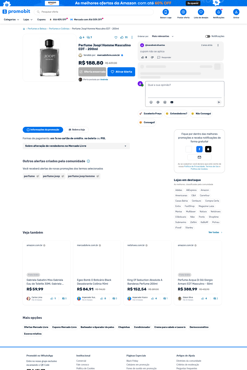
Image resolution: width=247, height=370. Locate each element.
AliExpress (191, 190)
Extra (178, 206)
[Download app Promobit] (166, 14)
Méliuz (79, 316)
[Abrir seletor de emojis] (151, 102)
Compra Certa (212, 201)
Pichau (215, 222)
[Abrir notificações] (218, 14)
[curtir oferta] (124, 37)
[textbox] (185, 89)
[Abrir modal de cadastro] (236, 14)
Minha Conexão (84, 320)
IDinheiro (80, 308)
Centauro (196, 201)
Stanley (189, 227)
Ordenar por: (143, 36)
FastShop (190, 206)
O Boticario (180, 217)
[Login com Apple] (208, 149)
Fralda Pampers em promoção (140, 293)
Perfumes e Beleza (38, 29)
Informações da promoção (43, 129)
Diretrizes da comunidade (188, 274)
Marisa (178, 211)
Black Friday (132, 274)
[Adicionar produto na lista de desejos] (116, 37)
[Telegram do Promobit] (216, 327)
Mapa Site (81, 293)
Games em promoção (136, 286)
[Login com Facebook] (199, 149)
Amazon (205, 190)
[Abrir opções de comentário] (218, 45)
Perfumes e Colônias (60, 29)
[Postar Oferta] (183, 14)
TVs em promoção (135, 297)
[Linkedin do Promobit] (207, 327)
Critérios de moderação (187, 278)
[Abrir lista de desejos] (201, 14)
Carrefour (205, 195)
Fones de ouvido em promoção (141, 282)
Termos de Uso (212, 166)
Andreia (104, 79)
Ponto (202, 217)
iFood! (178, 227)
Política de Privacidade (194, 166)
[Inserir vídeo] (172, 102)
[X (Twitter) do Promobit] (189, 327)
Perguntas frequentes (186, 282)
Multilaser (191, 211)
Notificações (218, 36)
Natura (203, 211)
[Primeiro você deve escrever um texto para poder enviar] (219, 102)
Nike (192, 217)
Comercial (81, 274)
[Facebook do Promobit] (180, 327)
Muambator (82, 324)
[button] (189, 149)
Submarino (180, 222)
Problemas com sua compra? (190, 286)
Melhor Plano (82, 312)
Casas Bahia (181, 201)
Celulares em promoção (137, 278)
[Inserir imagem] (165, 102)
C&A (193, 195)
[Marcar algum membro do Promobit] (158, 102)
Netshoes (216, 211)
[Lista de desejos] (121, 71)
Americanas (181, 195)
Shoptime (214, 217)
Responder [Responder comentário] (164, 57)
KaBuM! (204, 222)
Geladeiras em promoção (138, 290)
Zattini (193, 222)
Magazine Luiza (206, 206)
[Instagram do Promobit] (198, 327)
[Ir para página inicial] (25, 29)
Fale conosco (82, 278)
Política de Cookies (199, 169)
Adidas (178, 190)
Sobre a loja (76, 129)
